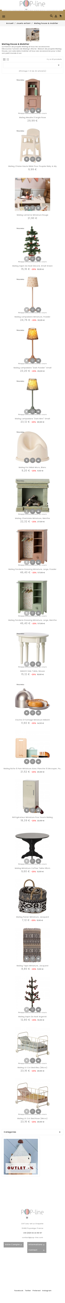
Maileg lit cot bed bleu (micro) (32, 1067)
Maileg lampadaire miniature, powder (32, 317)
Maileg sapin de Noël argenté (32, 1016)
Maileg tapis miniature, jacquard (32, 965)
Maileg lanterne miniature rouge (32, 215)
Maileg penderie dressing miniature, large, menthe (32, 620)
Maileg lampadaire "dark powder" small (32, 368)
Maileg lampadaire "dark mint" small (32, 418)
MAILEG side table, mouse (32, 671)
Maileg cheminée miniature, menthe (32, 518)
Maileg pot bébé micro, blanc (32, 467)
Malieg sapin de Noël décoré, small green (32, 266)
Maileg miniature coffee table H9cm (32, 868)
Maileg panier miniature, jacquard (32, 917)
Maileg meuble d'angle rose (32, 117)
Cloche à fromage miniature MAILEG (32, 720)
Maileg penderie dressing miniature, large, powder (32, 569)
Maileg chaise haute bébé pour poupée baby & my (32, 166)
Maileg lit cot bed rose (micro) (32, 1118)
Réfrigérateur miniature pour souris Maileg (32, 817)
